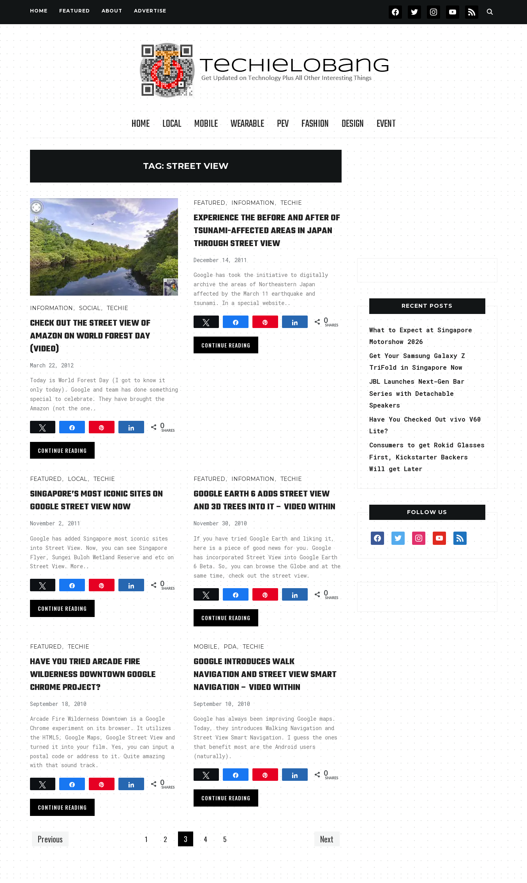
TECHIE (117, 308)
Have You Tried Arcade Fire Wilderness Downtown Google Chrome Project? (95, 687)
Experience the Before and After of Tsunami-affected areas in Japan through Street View (260, 236)
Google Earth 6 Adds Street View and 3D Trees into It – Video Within (261, 506)
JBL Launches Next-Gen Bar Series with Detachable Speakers (422, 393)
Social (89, 308)
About (112, 11)
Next (325, 855)
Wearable (247, 124)
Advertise (150, 11)
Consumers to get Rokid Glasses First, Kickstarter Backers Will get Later (424, 456)
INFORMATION (51, 308)
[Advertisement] (427, 198)
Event (386, 124)
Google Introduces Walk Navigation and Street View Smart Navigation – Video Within (261, 693)
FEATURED (74, 11)
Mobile (206, 124)
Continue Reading (62, 450)
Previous (52, 855)
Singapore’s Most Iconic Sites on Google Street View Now (102, 500)
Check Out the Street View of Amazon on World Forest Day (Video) (101, 335)
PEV (283, 124)
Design (353, 124)
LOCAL (172, 124)
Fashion (315, 124)
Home (39, 11)
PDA (230, 659)
